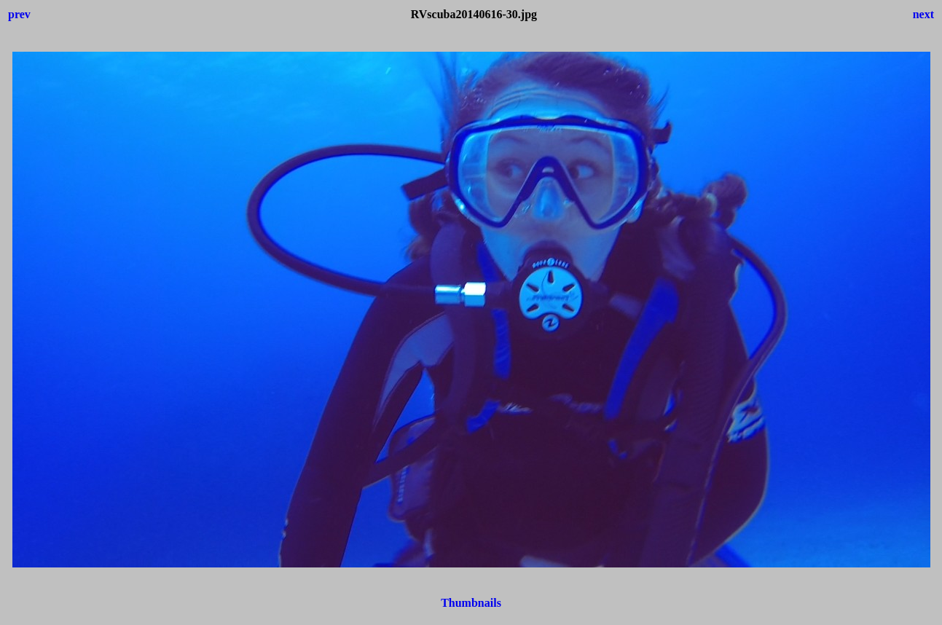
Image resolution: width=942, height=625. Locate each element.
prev (19, 14)
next (923, 14)
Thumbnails (471, 603)
